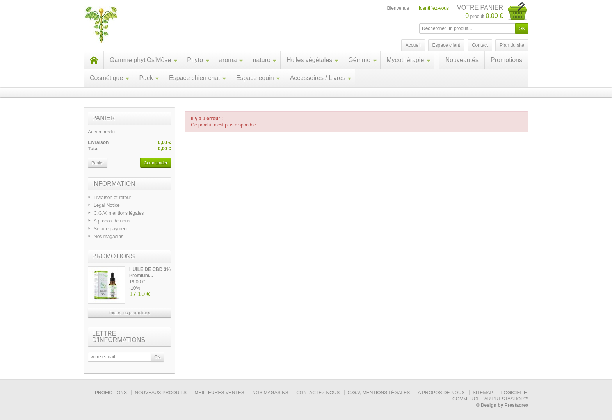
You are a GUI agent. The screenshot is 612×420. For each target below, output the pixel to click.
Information (113, 183)
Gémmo (362, 60)
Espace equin (258, 78)
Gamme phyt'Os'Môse (144, 60)
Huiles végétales (312, 60)
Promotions (506, 60)
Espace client (446, 45)
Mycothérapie (408, 60)
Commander (155, 162)
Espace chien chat (198, 78)
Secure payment (111, 228)
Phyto (198, 60)
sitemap (483, 392)
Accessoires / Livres (321, 78)
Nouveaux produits (161, 392)
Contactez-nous (318, 392)
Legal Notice (107, 205)
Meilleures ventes (219, 392)
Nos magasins (108, 236)
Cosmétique (110, 78)
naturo (265, 60)
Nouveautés (462, 60)
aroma (231, 60)
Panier (103, 118)
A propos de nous (112, 221)
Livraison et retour (112, 197)
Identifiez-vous (434, 8)
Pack (149, 78)
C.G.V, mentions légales (119, 213)
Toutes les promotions (129, 312)
